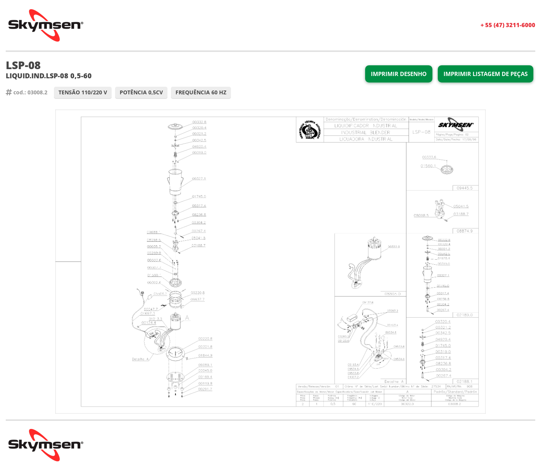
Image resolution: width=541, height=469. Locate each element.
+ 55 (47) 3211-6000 (508, 25)
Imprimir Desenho (399, 74)
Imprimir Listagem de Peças (486, 74)
